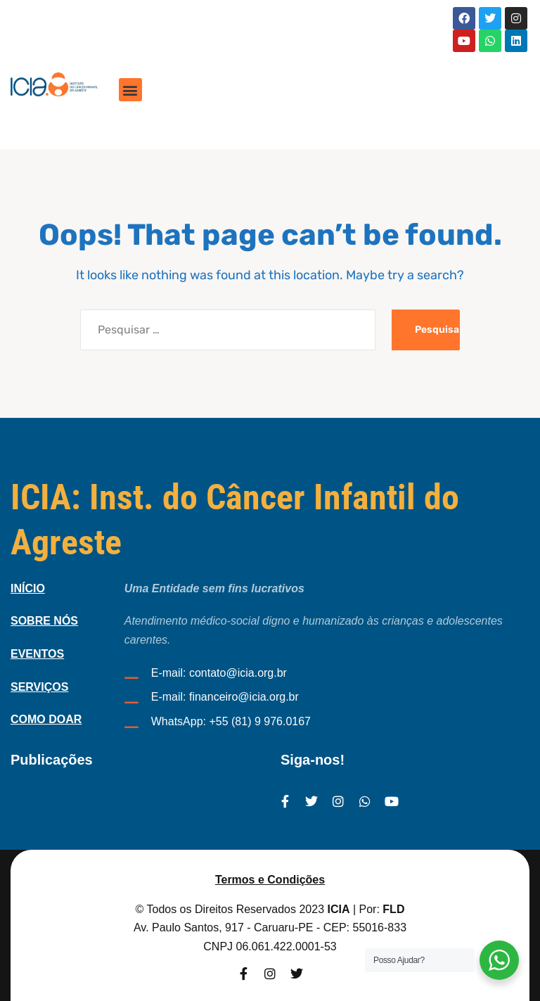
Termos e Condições (270, 880)
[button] (130, 89)
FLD (393, 909)
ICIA (339, 909)
